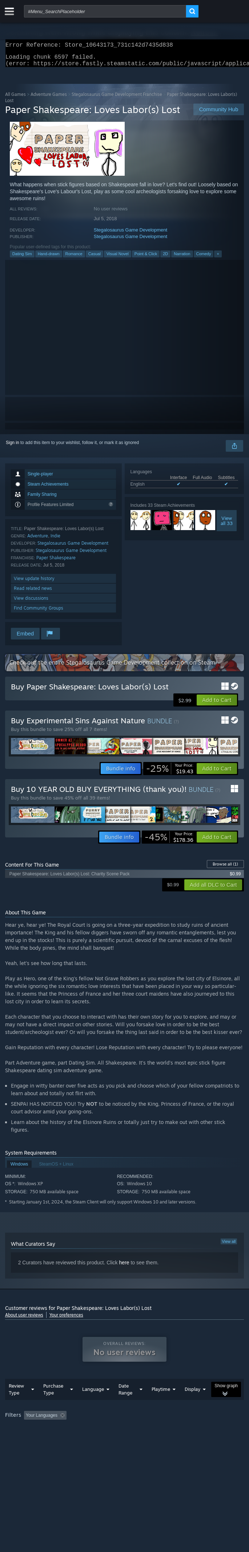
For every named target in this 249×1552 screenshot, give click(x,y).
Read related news (33, 592)
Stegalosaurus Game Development (130, 234)
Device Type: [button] (190, 1439)
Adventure (37, 540)
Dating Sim (22, 258)
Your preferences (66, 1319)
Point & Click (145, 258)
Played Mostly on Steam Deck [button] (36, 1439)
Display (192, 1404)
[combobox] (105, 11)
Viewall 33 (227, 525)
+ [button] (218, 258)
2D (165, 258)
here (124, 1267)
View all (229, 1246)
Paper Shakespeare (56, 562)
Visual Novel (118, 258)
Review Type (16, 1403)
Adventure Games (49, 98)
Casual (94, 258)
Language (93, 1404)
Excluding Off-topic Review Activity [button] (114, 1429)
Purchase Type (53, 1403)
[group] (124, 1434)
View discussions (31, 602)
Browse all (225, 868)
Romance (74, 258)
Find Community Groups (38, 612)
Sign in (12, 447)
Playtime (161, 1404)
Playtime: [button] (171, 1429)
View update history (34, 583)
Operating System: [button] (97, 1439)
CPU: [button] (134, 1439)
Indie (55, 540)
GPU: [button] (158, 1439)
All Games (15, 98)
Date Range (125, 1403)
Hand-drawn (49, 258)
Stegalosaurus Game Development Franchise (117, 98)
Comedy (203, 258)
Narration (182, 258)
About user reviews (24, 1319)
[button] (216, 704)
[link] (170, 773)
